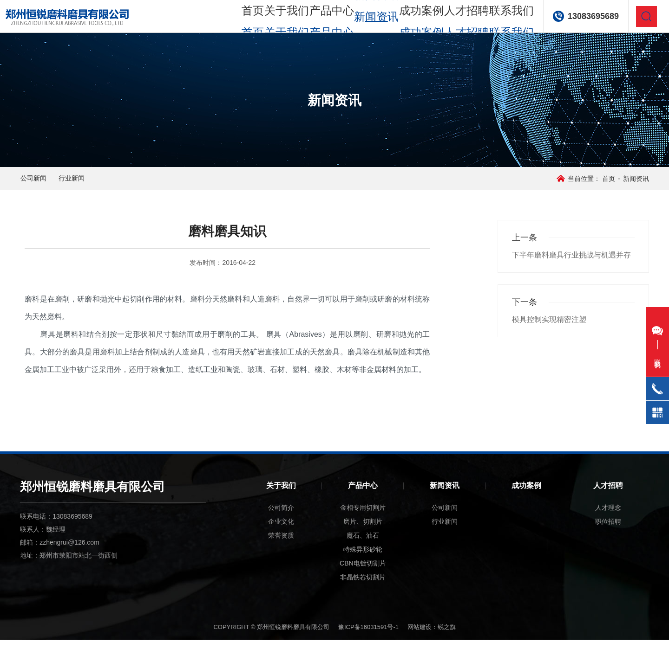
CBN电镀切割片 (363, 572)
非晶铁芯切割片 (363, 586)
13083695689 (587, 18)
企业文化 (281, 530)
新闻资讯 (444, 495)
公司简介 (281, 516)
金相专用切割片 (363, 516)
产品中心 (318, 18)
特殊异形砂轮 (362, 558)
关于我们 (271, 18)
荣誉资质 (281, 544)
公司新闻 (49, 183)
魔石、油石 (363, 544)
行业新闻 (106, 183)
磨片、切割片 (362, 530)
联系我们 (504, 18)
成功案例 (411, 18)
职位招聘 (608, 530)
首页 (232, 18)
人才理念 (608, 516)
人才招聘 (458, 18)
